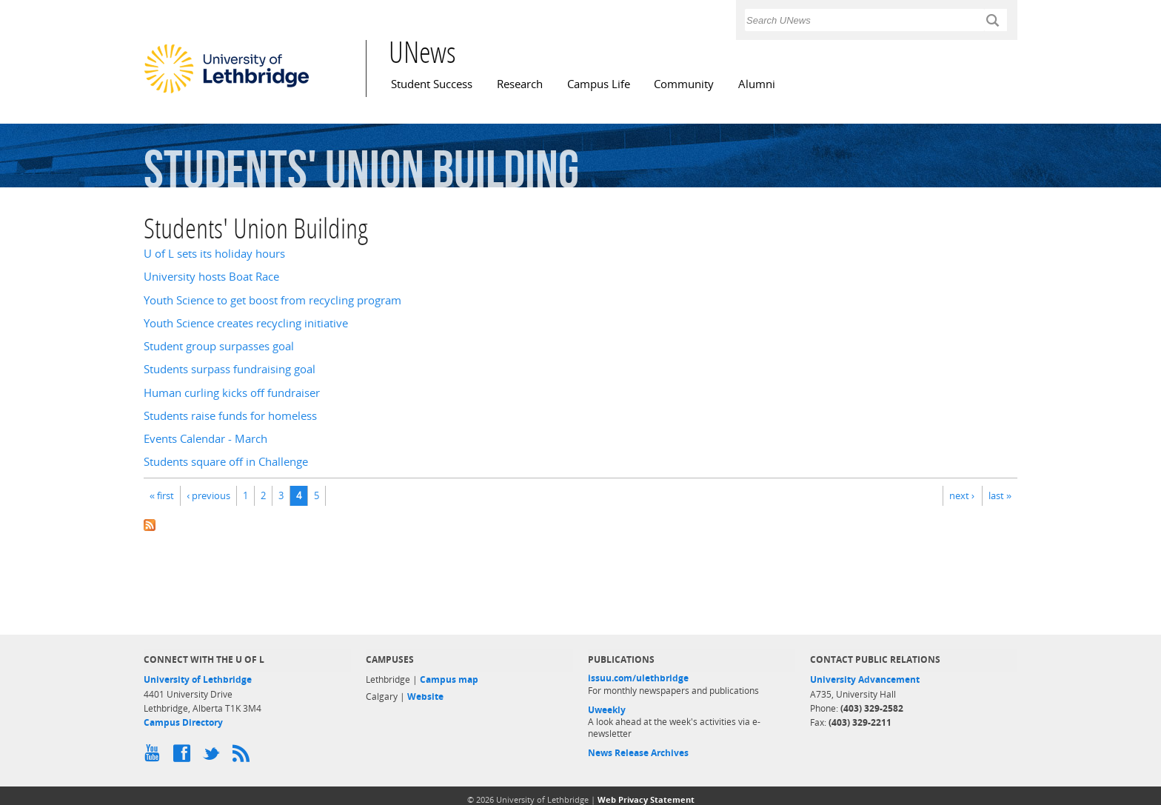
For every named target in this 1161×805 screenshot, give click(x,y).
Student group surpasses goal (219, 346)
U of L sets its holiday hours (214, 253)
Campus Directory (183, 722)
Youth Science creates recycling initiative (246, 323)
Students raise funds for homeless (230, 416)
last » (999, 495)
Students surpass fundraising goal (229, 369)
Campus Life (598, 84)
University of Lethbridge (198, 679)
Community (684, 84)
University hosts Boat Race (211, 276)
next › (961, 495)
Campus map (449, 679)
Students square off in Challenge (226, 462)
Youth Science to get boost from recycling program (272, 300)
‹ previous (208, 495)
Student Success (431, 84)
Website (425, 696)
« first (162, 495)
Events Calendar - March (205, 439)
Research (520, 84)
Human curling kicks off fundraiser (232, 393)
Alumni (756, 84)
